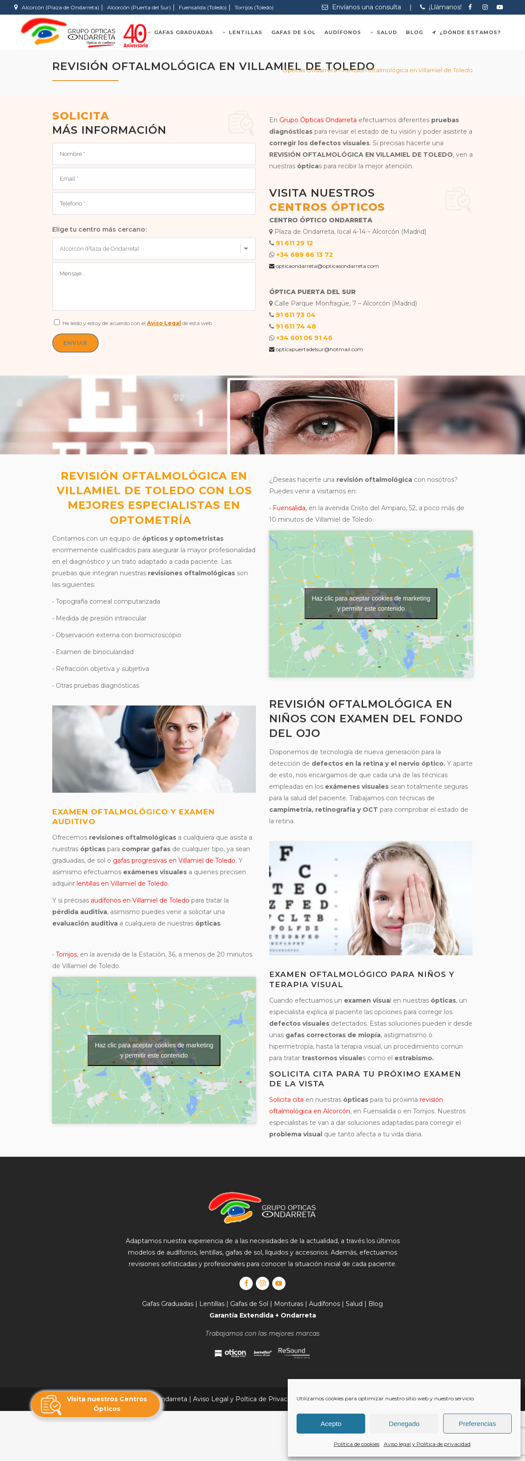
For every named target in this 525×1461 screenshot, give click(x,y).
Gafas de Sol (249, 1304)
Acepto (330, 1423)
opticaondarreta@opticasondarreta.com (324, 266)
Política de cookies (356, 1444)
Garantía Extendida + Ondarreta (262, 1315)
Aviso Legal (164, 323)
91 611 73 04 (296, 315)
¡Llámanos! (441, 7)
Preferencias (477, 1423)
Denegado (404, 1423)
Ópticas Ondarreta (309, 70)
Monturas (288, 1304)
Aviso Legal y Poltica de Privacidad (246, 1399)
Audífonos (324, 1304)
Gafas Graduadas (167, 1304)
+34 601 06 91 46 (304, 338)
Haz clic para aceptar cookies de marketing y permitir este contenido (154, 1050)
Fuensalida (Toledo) (203, 7)
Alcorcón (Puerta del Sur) (139, 7)
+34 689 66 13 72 (304, 255)
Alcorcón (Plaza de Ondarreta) (60, 7)
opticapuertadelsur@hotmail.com (316, 349)
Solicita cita (286, 1100)
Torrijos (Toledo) (254, 7)
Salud (354, 1304)
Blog (375, 1304)
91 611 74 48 (296, 326)
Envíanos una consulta (361, 7)
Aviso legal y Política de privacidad (427, 1444)
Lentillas (211, 1304)
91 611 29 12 (294, 243)
